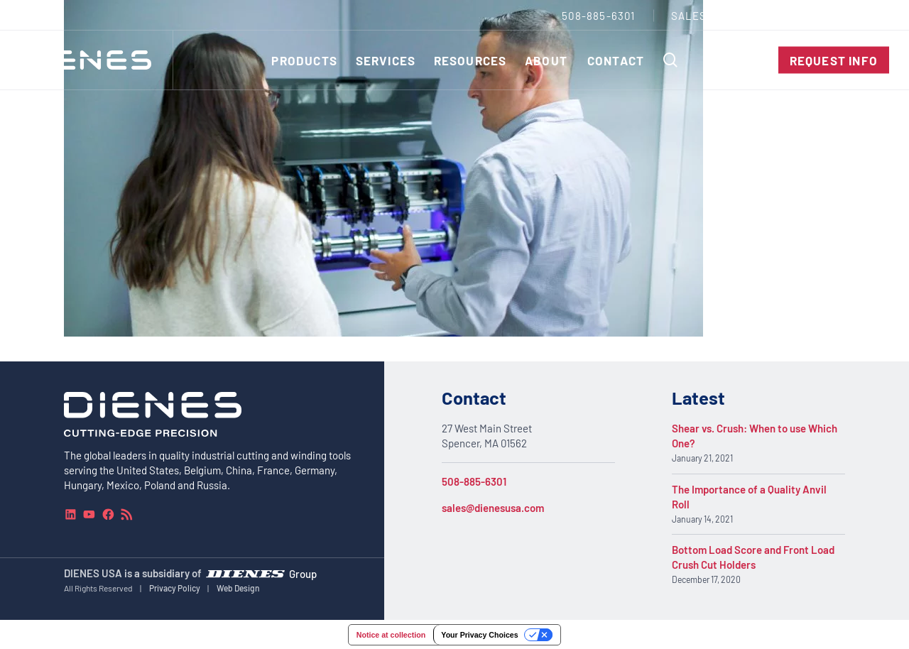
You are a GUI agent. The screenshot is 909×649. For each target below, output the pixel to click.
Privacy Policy (174, 588)
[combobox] (856, 15)
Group (303, 573)
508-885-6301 (474, 481)
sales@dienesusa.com (493, 507)
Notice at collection (390, 635)
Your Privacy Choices (479, 635)
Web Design (238, 588)
